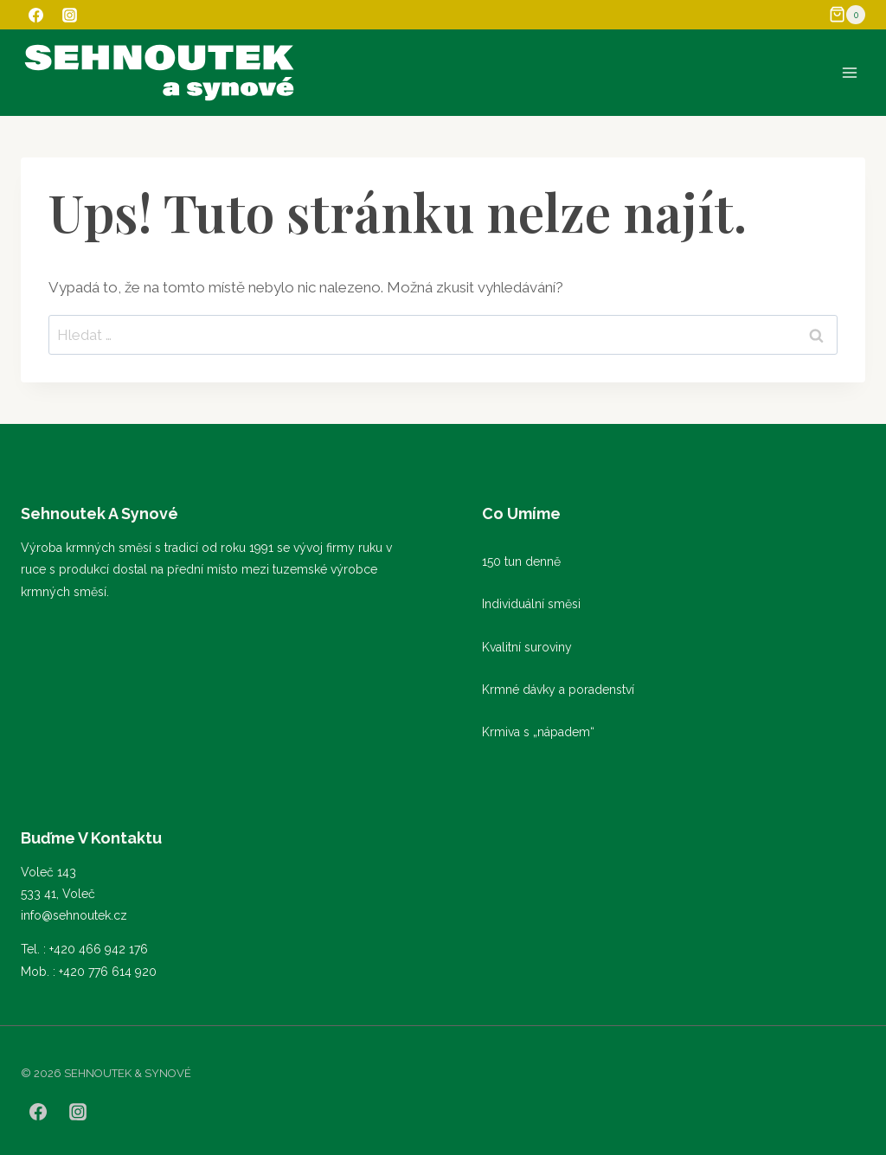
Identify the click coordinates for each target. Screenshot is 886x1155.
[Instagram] (69, 14)
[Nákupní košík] (847, 14)
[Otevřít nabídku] (849, 72)
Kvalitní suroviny (527, 647)
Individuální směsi (531, 604)
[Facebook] (35, 14)
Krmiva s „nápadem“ (538, 732)
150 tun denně (521, 561)
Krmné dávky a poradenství (558, 689)
